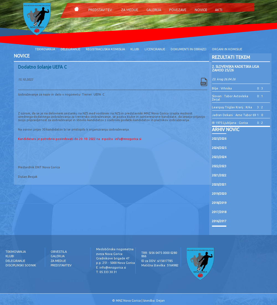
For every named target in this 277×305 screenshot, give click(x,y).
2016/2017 (219, 221)
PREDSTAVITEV (100, 10)
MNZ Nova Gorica (128, 300)
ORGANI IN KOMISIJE (227, 49)
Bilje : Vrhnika (222, 88)
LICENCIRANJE (155, 49)
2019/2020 (219, 193)
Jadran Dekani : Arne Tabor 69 (234, 115)
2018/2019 (219, 202)
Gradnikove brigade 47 (112, 258)
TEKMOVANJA (45, 49)
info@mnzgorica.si (128, 139)
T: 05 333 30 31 (106, 272)
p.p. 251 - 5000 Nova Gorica (115, 262)
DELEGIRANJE (70, 49)
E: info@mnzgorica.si (111, 267)
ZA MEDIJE (129, 10)
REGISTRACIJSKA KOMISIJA (105, 49)
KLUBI (134, 49)
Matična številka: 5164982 (159, 265)
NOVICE (201, 10)
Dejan (160, 300)
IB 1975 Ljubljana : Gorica (230, 122)
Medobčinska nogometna (115, 249)
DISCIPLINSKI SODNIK (21, 265)
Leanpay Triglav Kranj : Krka (232, 107)
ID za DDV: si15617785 (157, 260)
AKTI (218, 10)
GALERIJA (153, 10)
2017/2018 (219, 212)
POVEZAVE (177, 10)
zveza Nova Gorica (109, 254)
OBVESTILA (59, 251)
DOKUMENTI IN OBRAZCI (188, 49)
